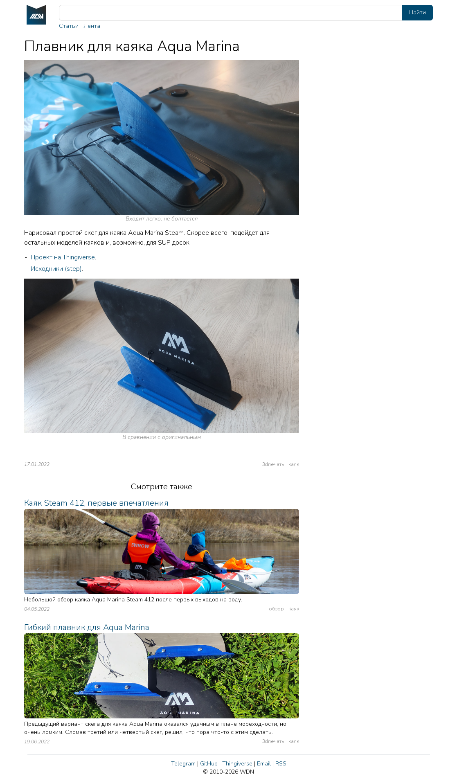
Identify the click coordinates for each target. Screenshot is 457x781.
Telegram (183, 763)
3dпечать (273, 464)
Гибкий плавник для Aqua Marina (86, 627)
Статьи (69, 26)
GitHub (209, 763)
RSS (280, 763)
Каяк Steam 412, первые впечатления (96, 503)
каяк (293, 464)
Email (264, 763)
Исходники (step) (56, 268)
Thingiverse (237, 763)
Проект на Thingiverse (63, 257)
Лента (91, 26)
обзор (276, 608)
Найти (417, 12)
